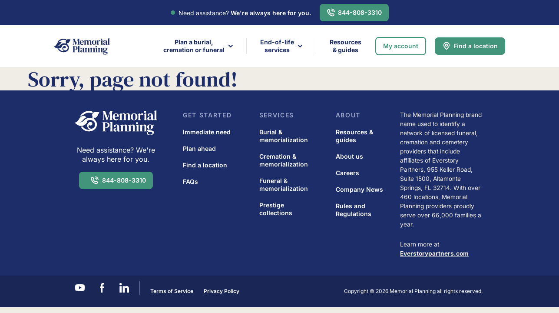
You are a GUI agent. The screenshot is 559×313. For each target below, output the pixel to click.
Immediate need (207, 132)
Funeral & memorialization (283, 184)
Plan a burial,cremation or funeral (194, 45)
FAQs (190, 181)
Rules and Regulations (353, 209)
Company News (359, 189)
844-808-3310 (360, 12)
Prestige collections (275, 208)
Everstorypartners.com (434, 253)
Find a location (475, 46)
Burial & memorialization (283, 135)
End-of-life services (277, 45)
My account (400, 46)
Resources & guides (345, 45)
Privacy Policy (221, 291)
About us (349, 156)
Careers (347, 172)
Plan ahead (199, 148)
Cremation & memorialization (283, 160)
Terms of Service (171, 291)
